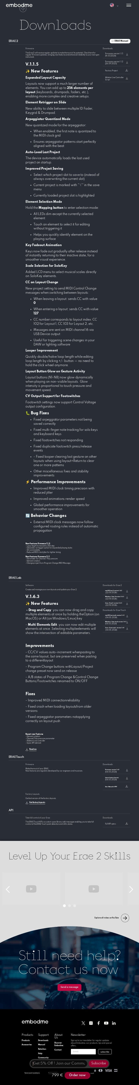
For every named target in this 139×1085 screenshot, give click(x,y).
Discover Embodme (58, 1044)
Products (26, 1040)
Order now (77, 1075)
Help (40, 1053)
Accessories (26, 1045)
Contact (58, 1050)
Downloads (42, 1040)
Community (42, 1058)
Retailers (42, 1049)
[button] (114, 5)
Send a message (69, 987)
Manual (41, 1045)
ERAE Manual (121, 41)
